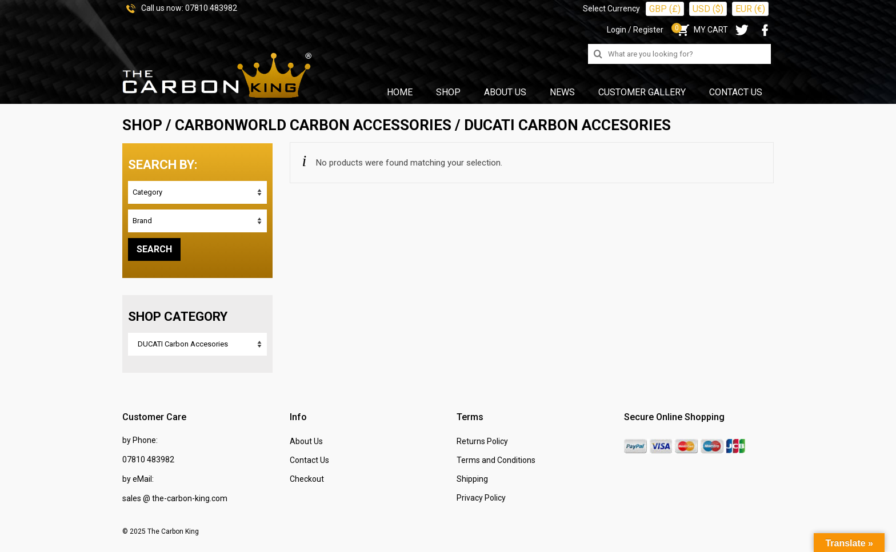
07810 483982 (211, 8)
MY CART (701, 29)
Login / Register (635, 29)
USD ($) (708, 8)
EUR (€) (750, 8)
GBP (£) (665, 8)
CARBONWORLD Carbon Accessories (313, 125)
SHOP (142, 125)
